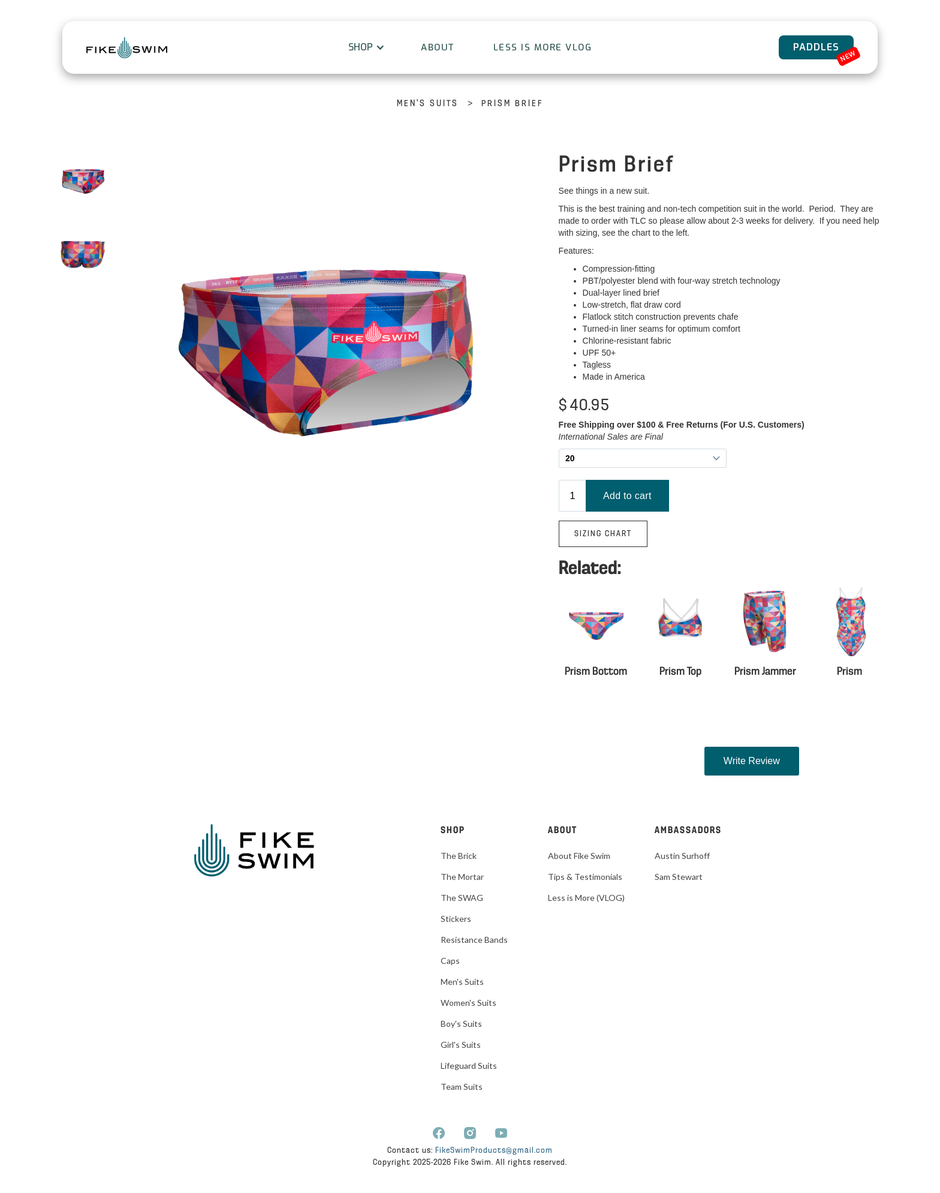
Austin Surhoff (682, 856)
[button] (365, 47)
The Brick (459, 856)
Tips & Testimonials (585, 877)
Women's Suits (468, 1002)
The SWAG (462, 898)
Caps (450, 960)
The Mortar (462, 877)
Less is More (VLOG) (586, 898)
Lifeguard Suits (469, 1065)
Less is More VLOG (542, 47)
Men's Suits (428, 104)
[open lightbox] (83, 182)
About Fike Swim (579, 856)
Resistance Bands (474, 939)
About (438, 47)
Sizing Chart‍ (603, 534)
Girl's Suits (461, 1044)
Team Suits (462, 1086)
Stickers (456, 918)
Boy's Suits (461, 1023)
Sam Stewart (679, 877)
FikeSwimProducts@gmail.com (494, 1150)
